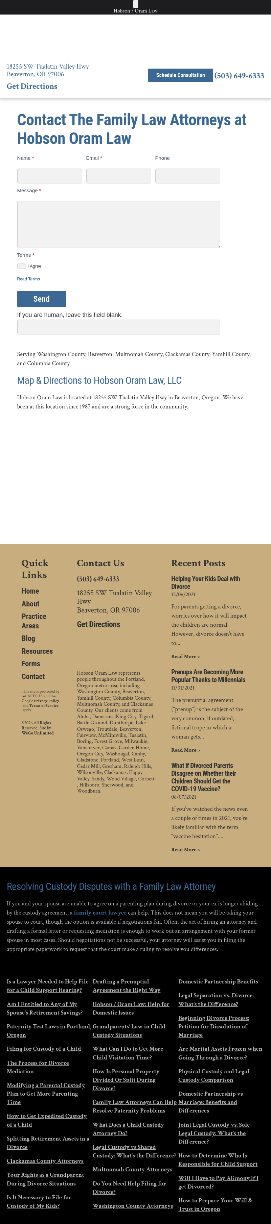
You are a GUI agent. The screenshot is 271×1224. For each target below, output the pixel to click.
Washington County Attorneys (133, 1206)
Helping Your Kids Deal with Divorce (205, 583)
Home (30, 591)
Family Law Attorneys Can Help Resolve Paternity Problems (135, 1106)
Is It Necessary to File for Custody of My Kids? (39, 1202)
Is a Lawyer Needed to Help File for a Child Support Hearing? (48, 986)
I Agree (29, 266)
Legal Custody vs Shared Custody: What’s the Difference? (134, 1151)
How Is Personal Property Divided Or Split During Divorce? (126, 1080)
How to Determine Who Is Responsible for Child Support (217, 1160)
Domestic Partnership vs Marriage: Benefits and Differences (210, 1102)
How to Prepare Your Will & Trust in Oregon (215, 1205)
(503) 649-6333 (239, 76)
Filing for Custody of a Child (44, 1049)
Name (25, 158)
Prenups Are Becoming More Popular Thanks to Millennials (208, 676)
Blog (28, 638)
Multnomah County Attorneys (133, 1169)
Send (41, 299)
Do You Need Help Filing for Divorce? (129, 1188)
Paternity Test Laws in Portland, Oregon (49, 1031)
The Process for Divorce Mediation (38, 1067)
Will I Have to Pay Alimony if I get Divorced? (218, 1182)
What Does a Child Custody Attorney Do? (128, 1129)
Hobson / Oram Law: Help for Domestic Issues (131, 1008)
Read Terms (28, 279)
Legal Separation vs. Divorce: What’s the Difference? (216, 1000)
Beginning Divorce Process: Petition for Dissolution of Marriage (213, 1026)
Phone (162, 158)
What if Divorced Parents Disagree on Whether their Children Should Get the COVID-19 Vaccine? (203, 777)
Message (29, 190)
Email (94, 158)
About (31, 604)
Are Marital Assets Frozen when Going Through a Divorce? (220, 1053)
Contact (33, 676)
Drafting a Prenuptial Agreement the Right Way (127, 986)
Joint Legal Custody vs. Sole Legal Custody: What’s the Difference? (214, 1133)
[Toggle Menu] (135, 4)
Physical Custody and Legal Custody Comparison (213, 1076)
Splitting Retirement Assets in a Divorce (48, 1143)
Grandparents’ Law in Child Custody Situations (129, 1031)
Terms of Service (44, 705)
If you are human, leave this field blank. (70, 314)
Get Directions (32, 86)
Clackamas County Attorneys (45, 1161)
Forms (31, 663)
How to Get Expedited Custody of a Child (47, 1120)
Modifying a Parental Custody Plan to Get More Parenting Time (46, 1093)
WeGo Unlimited (38, 733)
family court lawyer (100, 913)
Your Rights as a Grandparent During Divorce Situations (45, 1179)
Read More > (185, 657)
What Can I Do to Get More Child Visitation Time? (128, 1053)
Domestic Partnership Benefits (218, 981)
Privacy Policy (47, 701)
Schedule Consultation (180, 75)
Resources (37, 651)
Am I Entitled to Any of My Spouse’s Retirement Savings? (45, 1008)
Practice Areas (34, 621)
